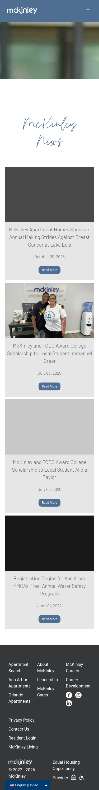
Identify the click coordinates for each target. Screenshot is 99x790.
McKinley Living (23, 747)
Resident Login (22, 738)
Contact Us (18, 729)
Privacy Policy (21, 720)
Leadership (47, 679)
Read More (49, 270)
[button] (88, 11)
